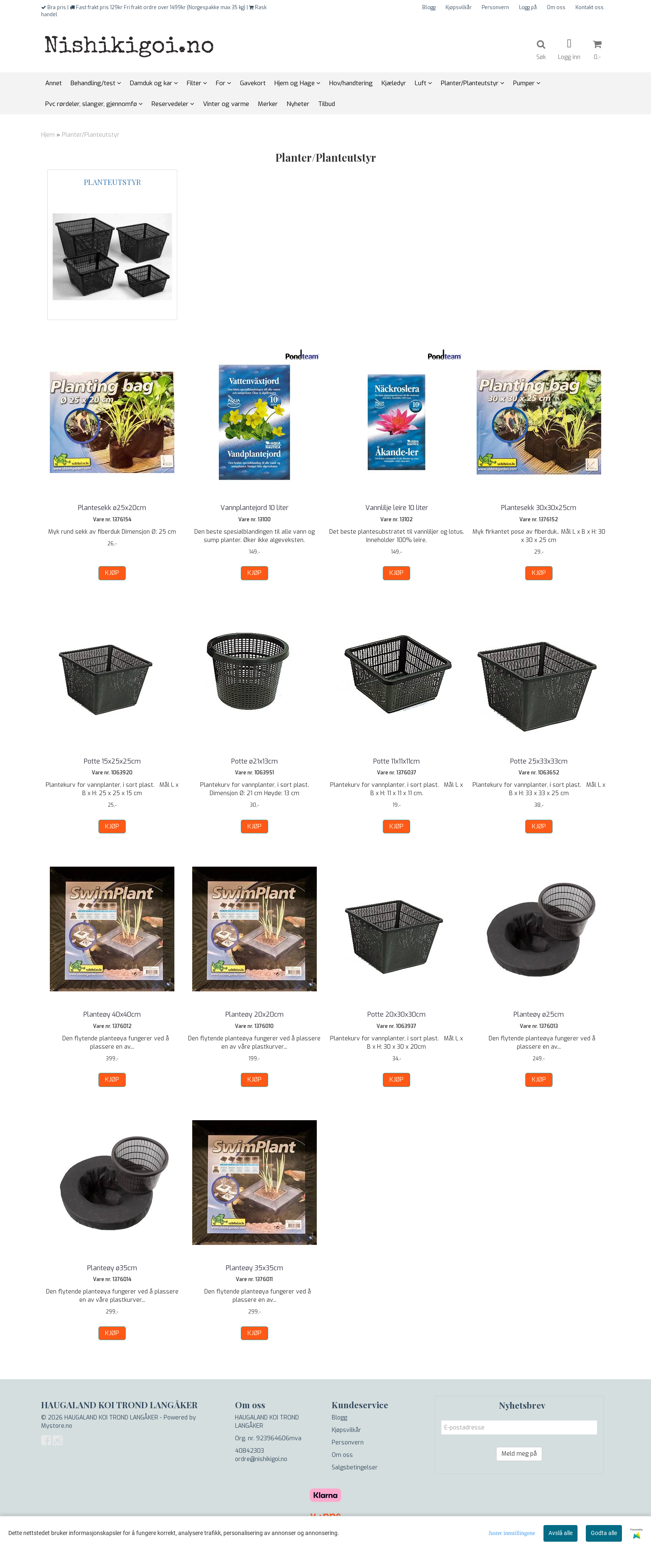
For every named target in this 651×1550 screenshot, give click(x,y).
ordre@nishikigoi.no (261, 1459)
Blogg (429, 7)
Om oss (556, 7)
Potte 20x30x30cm (396, 1014)
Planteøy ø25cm (539, 1014)
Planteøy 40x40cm (112, 1014)
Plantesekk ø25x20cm (112, 507)
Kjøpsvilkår (458, 7)
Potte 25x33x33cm (539, 761)
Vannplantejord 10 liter (254, 507)
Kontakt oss (589, 7)
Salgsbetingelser (355, 1467)
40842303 (249, 1451)
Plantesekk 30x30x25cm (538, 507)
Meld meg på (519, 1454)
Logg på (528, 7)
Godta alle (604, 1533)
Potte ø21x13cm (254, 761)
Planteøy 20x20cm (254, 1014)
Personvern (495, 7)
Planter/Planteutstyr (91, 135)
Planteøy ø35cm (112, 1268)
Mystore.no (56, 1426)
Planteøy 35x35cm (254, 1268)
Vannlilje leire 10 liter (396, 507)
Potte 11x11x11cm (396, 761)
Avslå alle (560, 1533)
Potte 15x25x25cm (112, 761)
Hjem (48, 135)
